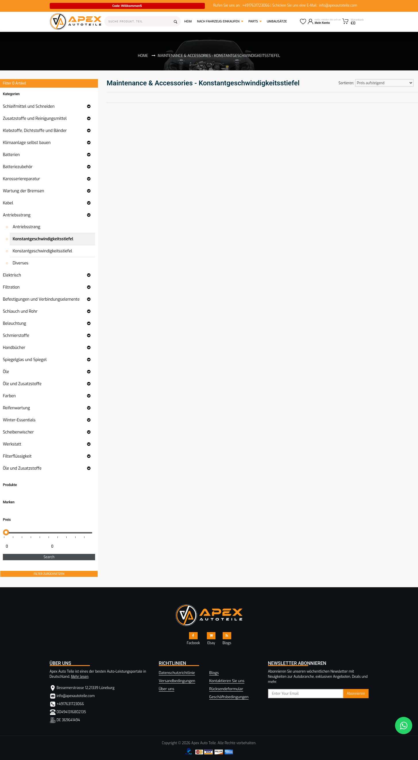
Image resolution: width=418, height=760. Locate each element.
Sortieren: (346, 83)
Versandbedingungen (177, 680)
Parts (253, 21)
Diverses (20, 263)
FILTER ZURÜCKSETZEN (49, 574)
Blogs (214, 672)
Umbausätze (277, 21)
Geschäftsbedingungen (229, 696)
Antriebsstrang (26, 227)
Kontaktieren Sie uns (226, 680)
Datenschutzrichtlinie (177, 672)
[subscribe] (306, 693)
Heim (189, 21)
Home (143, 55)
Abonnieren (356, 693)
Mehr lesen (79, 676)
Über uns (166, 688)
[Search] (143, 21)
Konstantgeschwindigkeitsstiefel (43, 239)
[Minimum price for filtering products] (25, 546)
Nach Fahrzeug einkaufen (218, 21)
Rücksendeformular (226, 688)
